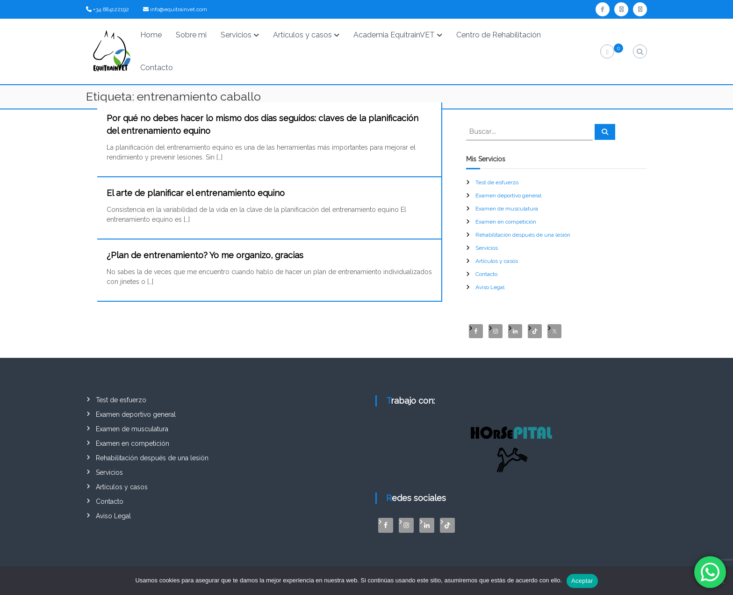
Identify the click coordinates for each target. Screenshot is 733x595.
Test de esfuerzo (496, 182)
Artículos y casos (302, 34)
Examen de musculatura (506, 208)
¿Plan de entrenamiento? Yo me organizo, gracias (205, 255)
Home (151, 34)
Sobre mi (191, 34)
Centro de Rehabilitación (498, 34)
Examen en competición (505, 221)
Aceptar (582, 580)
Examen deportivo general (508, 195)
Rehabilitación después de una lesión (522, 235)
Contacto (156, 67)
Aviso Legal (489, 287)
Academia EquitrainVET (394, 34)
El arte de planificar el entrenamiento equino (196, 193)
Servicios (236, 34)
